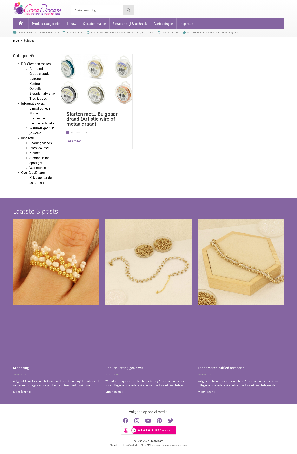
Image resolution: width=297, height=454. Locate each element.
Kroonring (21, 368)
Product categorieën (46, 23)
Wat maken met (40, 168)
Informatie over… (33, 103)
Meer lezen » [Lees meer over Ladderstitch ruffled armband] (207, 392)
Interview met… (40, 148)
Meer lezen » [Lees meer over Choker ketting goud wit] (114, 392)
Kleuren (34, 153)
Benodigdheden (40, 108)
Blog (16, 40)
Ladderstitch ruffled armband (221, 368)
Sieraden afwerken (43, 94)
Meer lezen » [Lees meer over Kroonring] (22, 392)
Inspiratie (186, 23)
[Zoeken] (128, 10)
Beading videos (40, 143)
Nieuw (71, 23)
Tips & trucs (38, 98)
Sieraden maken (94, 23)
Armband (36, 69)
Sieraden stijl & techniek (130, 23)
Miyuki (34, 113)
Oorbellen (36, 89)
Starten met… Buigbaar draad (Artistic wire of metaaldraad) (92, 119)
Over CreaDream (33, 173)
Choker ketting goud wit (124, 368)
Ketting (34, 84)
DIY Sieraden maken (36, 64)
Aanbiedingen (163, 23)
